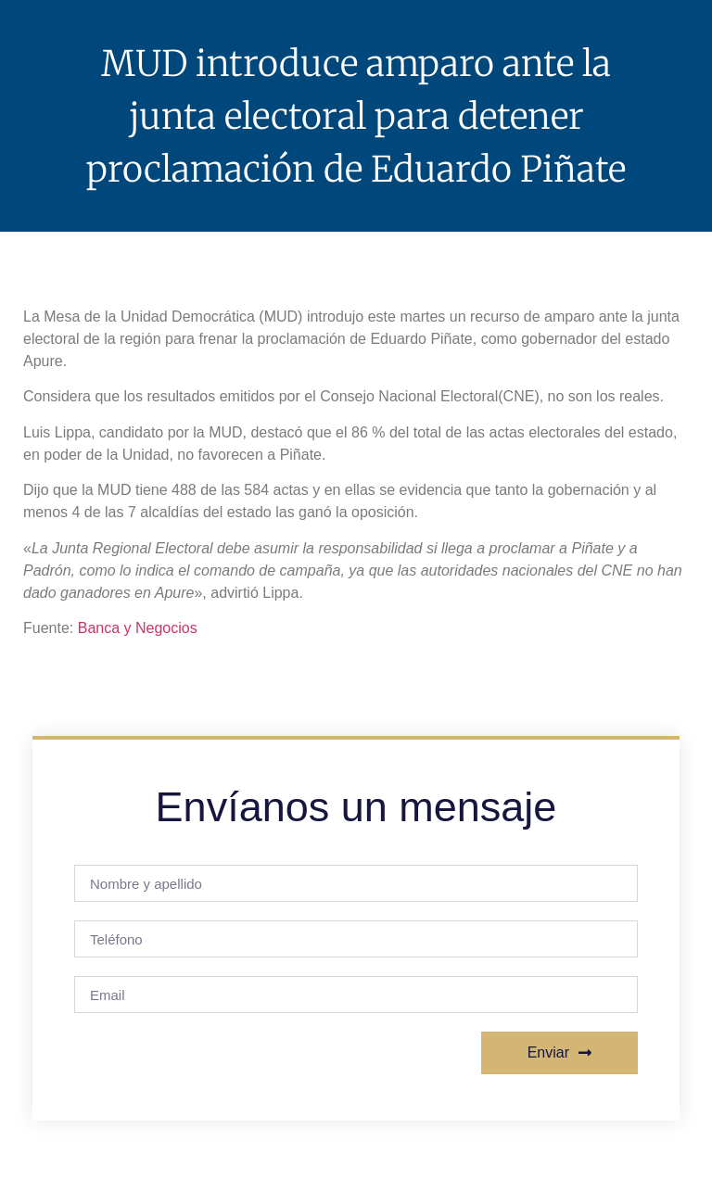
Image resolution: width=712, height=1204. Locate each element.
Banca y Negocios (137, 628)
